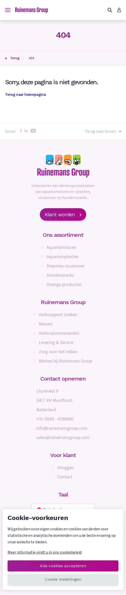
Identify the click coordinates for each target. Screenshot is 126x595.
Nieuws (46, 324)
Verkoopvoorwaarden (59, 333)
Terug (14, 58)
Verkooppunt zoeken (58, 315)
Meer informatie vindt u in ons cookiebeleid (45, 552)
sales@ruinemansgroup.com (63, 437)
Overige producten (64, 284)
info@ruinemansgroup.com (61, 428)
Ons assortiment (63, 235)
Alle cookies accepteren (63, 565)
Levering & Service (56, 342)
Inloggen (65, 468)
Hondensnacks (60, 275)
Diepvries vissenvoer (66, 266)
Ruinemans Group (63, 302)
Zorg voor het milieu (58, 352)
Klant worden (63, 214)
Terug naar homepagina (25, 94)
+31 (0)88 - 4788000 (54, 419)
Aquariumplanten (63, 257)
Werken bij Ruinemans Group (65, 361)
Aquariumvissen (61, 247)
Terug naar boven (103, 131)
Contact (64, 477)
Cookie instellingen (63, 579)
